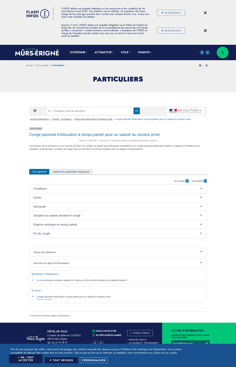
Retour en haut (226, 322)
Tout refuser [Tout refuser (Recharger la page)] (61, 360)
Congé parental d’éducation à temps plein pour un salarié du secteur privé (74, 296)
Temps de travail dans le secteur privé (94, 119)
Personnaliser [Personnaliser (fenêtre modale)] (93, 360)
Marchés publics (137, 339)
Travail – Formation (62, 119)
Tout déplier (199, 181)
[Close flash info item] (205, 13)
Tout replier (181, 181)
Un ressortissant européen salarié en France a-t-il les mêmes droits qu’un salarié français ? (82, 280)
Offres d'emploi (141, 333)
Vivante (144, 52)
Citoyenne (77, 52)
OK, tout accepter (25, 359)
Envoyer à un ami (200, 65)
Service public (42, 65)
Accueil (29, 65)
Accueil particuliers (40, 119)
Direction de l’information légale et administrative (50, 316)
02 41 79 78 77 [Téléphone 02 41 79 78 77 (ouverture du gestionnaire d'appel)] (59, 342)
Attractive (103, 52)
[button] (118, 188)
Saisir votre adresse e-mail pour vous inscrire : (190, 336)
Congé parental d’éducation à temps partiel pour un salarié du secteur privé (153, 119)
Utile (125, 52)
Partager (206, 65)
